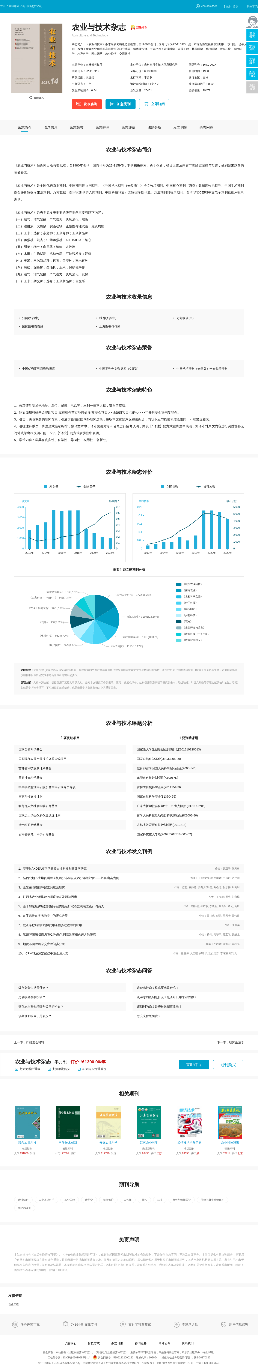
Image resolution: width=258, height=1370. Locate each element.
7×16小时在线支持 (84, 1324)
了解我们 (70, 1343)
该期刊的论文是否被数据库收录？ (159, 1006)
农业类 (90, 77)
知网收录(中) (30, 318)
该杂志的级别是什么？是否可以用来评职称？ (167, 997)
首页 (2, 6)
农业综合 (23, 1199)
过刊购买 (228, 1065)
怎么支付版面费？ (149, 1016)
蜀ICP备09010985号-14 (76, 1357)
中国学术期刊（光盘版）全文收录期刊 (202, 368)
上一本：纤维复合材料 (29, 1042)
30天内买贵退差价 (92, 1069)
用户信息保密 (238, 1324)
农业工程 (70, 1199)
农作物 (127, 1199)
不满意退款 (190, 1324)
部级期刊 (141, 27)
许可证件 (164, 1343)
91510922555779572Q (67, 1362)
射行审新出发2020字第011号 (122, 1362)
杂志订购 (117, 1343)
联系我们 (188, 1343)
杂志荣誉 (76, 127)
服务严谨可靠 (30, 1324)
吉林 (205, 77)
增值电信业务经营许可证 (80, 1254)
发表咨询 (90, 104)
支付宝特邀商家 (139, 1324)
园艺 (144, 1199)
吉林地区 (14, 6)
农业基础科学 (46, 1199)
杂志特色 (102, 127)
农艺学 (89, 1199)
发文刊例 (180, 127)
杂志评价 (128, 127)
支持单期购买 (59, 1069)
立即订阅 (158, 104)
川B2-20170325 (201, 1357)
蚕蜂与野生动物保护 (212, 1199)
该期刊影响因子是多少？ (34, 1016)
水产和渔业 (24, 1207)
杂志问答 (206, 127)
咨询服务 (141, 1343)
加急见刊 (124, 104)
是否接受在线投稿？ (31, 997)
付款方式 (94, 1343)
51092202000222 (123, 1357)
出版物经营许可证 (45, 1254)
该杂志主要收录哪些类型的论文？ (40, 1006)
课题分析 (154, 127)
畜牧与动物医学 (182, 1199)
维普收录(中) (107, 318)
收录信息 (50, 127)
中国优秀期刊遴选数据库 (38, 368)
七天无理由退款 (27, 1069)
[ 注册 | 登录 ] (231, 6)
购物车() (252, 6)
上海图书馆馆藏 (109, 326)
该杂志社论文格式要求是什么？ (158, 987)
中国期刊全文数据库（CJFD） (119, 368)
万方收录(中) (185, 318)
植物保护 (108, 1199)
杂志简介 (25, 127)
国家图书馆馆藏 (32, 326)
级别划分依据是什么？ (33, 987)
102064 (153, 1357)
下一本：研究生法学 (230, 1042)
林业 (159, 1199)
